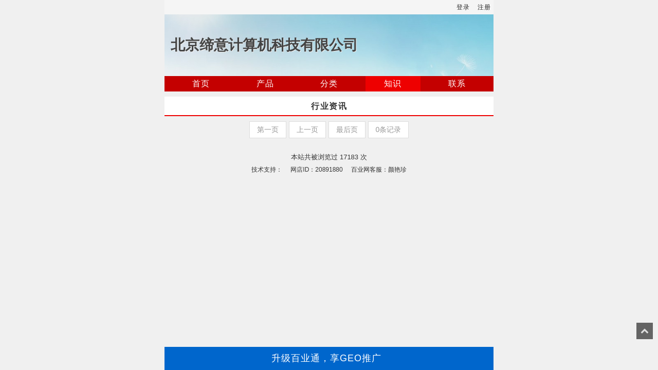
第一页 (268, 129)
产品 (265, 83)
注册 (484, 7)
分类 (329, 83)
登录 (463, 7)
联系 (457, 83)
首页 (201, 83)
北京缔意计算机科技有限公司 (264, 45)
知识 (392, 83)
